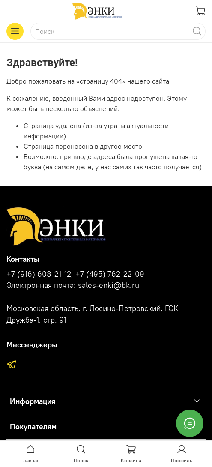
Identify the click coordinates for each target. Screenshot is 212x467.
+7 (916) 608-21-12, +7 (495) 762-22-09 (75, 274)
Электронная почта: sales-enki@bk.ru (72, 285)
